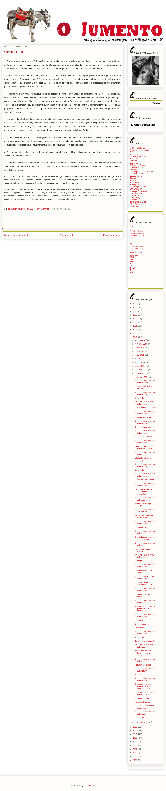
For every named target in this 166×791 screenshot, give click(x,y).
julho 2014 (139, 362)
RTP (131, 259)
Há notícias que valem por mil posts (144, 516)
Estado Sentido (136, 174)
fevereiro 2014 (141, 344)
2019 (135, 742)
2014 (135, 337)
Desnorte (134, 169)
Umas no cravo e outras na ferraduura (145, 381)
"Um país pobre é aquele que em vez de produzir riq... (145, 608)
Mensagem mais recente (16, 235)
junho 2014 (140, 358)
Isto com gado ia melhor (145, 408)
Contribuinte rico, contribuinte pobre (143, 583)
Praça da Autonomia (138, 191)
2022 (135, 753)
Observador (134, 255)
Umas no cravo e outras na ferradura (145, 393)
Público (133, 257)
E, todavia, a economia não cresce (144, 707)
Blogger (91, 785)
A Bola (132, 227)
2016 (135, 730)
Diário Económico (137, 236)
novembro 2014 (142, 377)
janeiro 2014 (140, 340)
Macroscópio (135, 180)
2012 (135, 329)
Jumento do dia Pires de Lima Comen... (145, 693)
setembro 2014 (141, 370)
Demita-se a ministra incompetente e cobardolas (143, 491)
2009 (135, 319)
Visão (132, 272)
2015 (135, 727)
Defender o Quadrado (139, 165)
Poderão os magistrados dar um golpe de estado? (145, 653)
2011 (135, 326)
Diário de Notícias (137, 233)
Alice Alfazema (136, 154)
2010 (135, 322)
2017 (135, 734)
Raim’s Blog (135, 197)
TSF (131, 270)
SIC (131, 264)
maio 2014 (139, 355)
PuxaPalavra (135, 195)
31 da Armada (136, 204)
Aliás (132, 152)
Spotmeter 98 (135, 200)
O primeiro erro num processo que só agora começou (143, 686)
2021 (135, 749)
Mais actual (134, 182)
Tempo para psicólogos (144, 480)
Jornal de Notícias (136, 248)
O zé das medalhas (143, 427)
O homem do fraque (143, 417)
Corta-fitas (134, 163)
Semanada (139, 398)
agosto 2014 (140, 366)
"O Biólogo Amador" (138, 187)
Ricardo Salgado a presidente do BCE (144, 447)
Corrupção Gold (141, 527)
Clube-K (133, 229)
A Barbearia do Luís (138, 148)
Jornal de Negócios (137, 246)
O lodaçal (139, 561)
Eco (131, 238)
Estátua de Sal (136, 176)
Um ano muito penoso (144, 624)
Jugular (133, 178)
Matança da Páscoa (143, 665)
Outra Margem (136, 189)
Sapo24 (132, 261)
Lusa (131, 251)
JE (131, 244)
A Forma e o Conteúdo (139, 150)
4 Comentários (43, 209)
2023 (135, 756)
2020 (135, 745)
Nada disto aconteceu (144, 437)
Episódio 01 (139, 620)
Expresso (133, 240)
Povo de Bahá (136, 193)
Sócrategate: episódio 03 (145, 641)
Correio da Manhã (137, 231)
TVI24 (132, 268)
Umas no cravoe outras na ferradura (144, 577)
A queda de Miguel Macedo (142, 550)
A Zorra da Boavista (138, 156)
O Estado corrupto (142, 698)
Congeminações (136, 161)
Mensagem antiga (112, 235)
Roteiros (138, 674)
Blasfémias (134, 159)
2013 (135, 333)
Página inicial (66, 235)
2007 (135, 311)
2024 (135, 760)
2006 (135, 307)
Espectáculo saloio (142, 702)
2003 (135, 304)
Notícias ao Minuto (137, 253)
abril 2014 (139, 351)
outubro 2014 (141, 373)
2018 (135, 738)
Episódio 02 (139, 628)
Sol (131, 266)
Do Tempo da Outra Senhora (142, 172)
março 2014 (140, 347)
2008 (135, 315)
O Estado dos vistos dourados (143, 595)
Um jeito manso (136, 206)
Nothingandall (135, 184)
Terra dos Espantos (138, 202)
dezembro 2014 (142, 722)
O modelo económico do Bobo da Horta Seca (145, 538)
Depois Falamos (136, 167)
